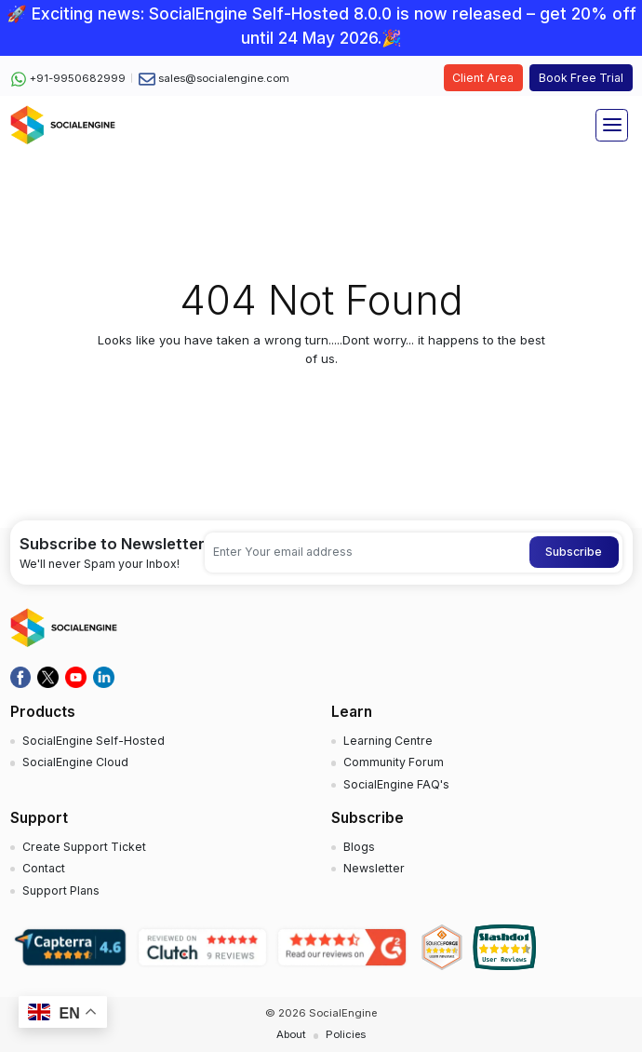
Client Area (483, 78)
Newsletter (374, 868)
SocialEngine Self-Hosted (93, 741)
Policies (346, 1034)
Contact (43, 868)
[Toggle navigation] (611, 125)
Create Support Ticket (84, 847)
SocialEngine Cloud (75, 762)
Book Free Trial (581, 78)
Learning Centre (388, 741)
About (291, 1034)
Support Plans (61, 890)
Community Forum (393, 762)
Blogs (359, 847)
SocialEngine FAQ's (396, 784)
